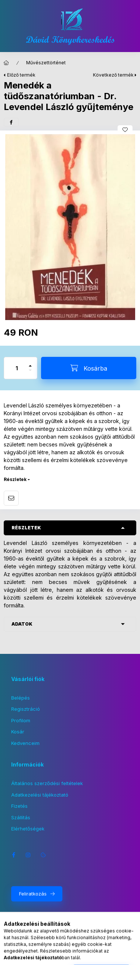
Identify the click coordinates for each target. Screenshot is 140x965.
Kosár (17, 732)
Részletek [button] (26, 527)
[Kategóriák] (30, 955)
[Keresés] (48, 955)
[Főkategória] (6, 62)
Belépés (20, 698)
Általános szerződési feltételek (47, 783)
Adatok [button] (22, 624)
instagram (28, 855)
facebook (13, 855)
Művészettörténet (46, 62)
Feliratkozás (33, 894)
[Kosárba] (88, 368)
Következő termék (113, 75)
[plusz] (30, 362)
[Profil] (86, 955)
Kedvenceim (25, 743)
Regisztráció (25, 709)
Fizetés (19, 806)
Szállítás (20, 817)
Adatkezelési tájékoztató (39, 795)
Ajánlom (11, 498)
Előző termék (21, 75)
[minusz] (30, 373)
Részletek (15, 479)
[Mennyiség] (16, 368)
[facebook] (11, 122)
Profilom (20, 720)
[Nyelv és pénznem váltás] (67, 955)
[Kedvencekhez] (125, 129)
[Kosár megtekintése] (109, 955)
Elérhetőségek (27, 829)
